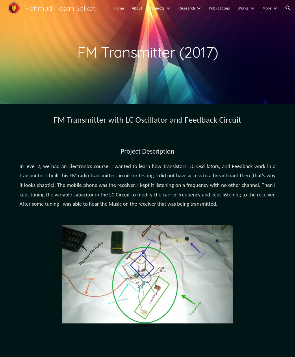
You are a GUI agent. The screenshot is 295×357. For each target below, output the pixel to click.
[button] (288, 8)
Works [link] (243, 8)
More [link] (267, 8)
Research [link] (186, 8)
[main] (147, 52)
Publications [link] (219, 8)
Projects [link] (157, 8)
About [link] (137, 8)
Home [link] (119, 8)
